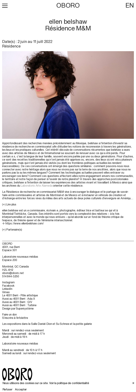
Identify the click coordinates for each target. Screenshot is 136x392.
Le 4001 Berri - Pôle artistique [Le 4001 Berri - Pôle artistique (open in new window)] (20, 295)
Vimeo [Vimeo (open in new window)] (6, 292)
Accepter (21, 389)
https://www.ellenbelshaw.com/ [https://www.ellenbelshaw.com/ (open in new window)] (24, 223)
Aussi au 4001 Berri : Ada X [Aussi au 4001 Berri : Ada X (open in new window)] (18, 298)
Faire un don (9, 314)
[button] (5, 5)
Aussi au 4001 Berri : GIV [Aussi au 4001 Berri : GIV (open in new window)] (17, 302)
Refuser (7, 389)
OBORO (68, 5)
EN (129, 5)
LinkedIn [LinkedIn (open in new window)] (7, 288)
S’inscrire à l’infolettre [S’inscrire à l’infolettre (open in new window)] (15, 317)
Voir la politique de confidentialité (69, 383)
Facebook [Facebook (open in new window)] (8, 285)
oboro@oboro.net (13, 273)
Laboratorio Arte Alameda (36, 185)
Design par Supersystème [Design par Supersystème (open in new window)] (18, 308)
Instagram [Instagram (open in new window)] (8, 282)
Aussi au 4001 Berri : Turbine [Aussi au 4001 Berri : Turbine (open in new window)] (19, 305)
